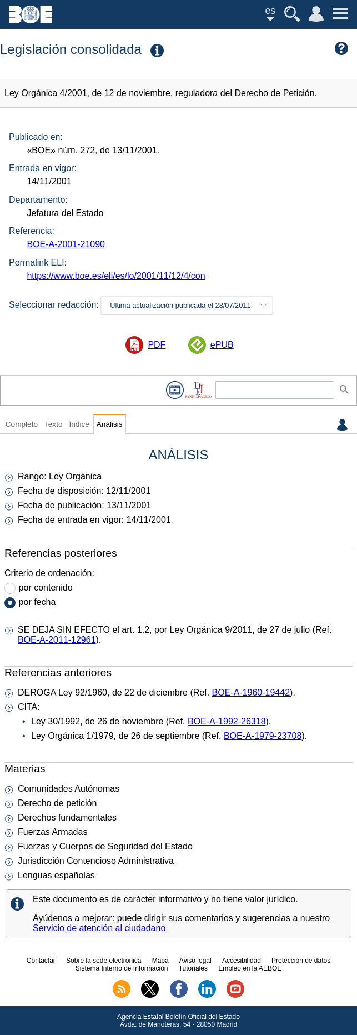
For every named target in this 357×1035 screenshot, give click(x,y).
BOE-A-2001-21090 (66, 244)
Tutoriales (193, 968)
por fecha (37, 602)
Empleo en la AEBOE (249, 968)
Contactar (41, 960)
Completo (22, 424)
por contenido (46, 587)
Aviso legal (195, 960)
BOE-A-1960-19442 (251, 692)
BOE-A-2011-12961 (57, 639)
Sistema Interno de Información (122, 968)
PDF (156, 344)
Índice (79, 424)
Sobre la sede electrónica (103, 960)
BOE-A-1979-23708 (263, 736)
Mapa (160, 960)
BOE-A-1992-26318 (227, 721)
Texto (53, 424)
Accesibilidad (241, 960)
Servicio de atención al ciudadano (99, 928)
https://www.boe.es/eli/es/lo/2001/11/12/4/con (116, 276)
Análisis (110, 424)
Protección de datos (300, 960)
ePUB (222, 344)
